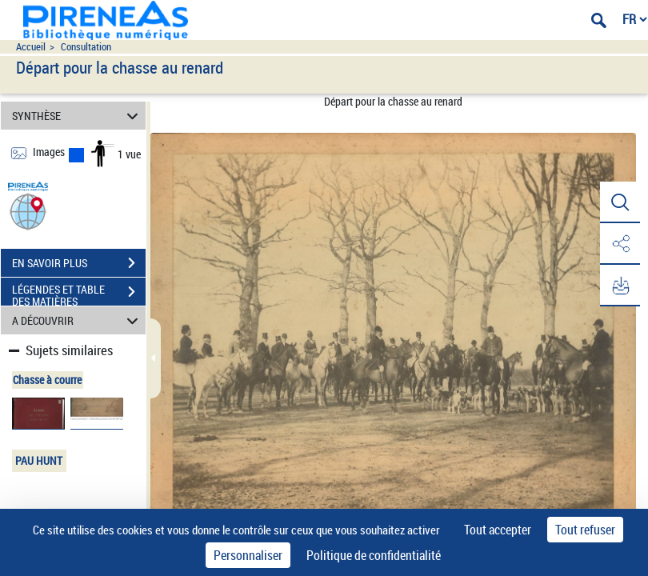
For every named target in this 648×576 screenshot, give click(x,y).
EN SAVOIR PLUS (79, 263)
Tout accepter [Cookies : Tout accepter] (497, 529)
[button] (28, 210)
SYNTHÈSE (77, 116)
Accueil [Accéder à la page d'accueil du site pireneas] (31, 47)
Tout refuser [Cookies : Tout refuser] (585, 529)
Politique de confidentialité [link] (373, 555)
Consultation (86, 47)
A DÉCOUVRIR (77, 320)
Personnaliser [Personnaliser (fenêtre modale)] (248, 555)
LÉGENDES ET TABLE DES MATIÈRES (79, 293)
